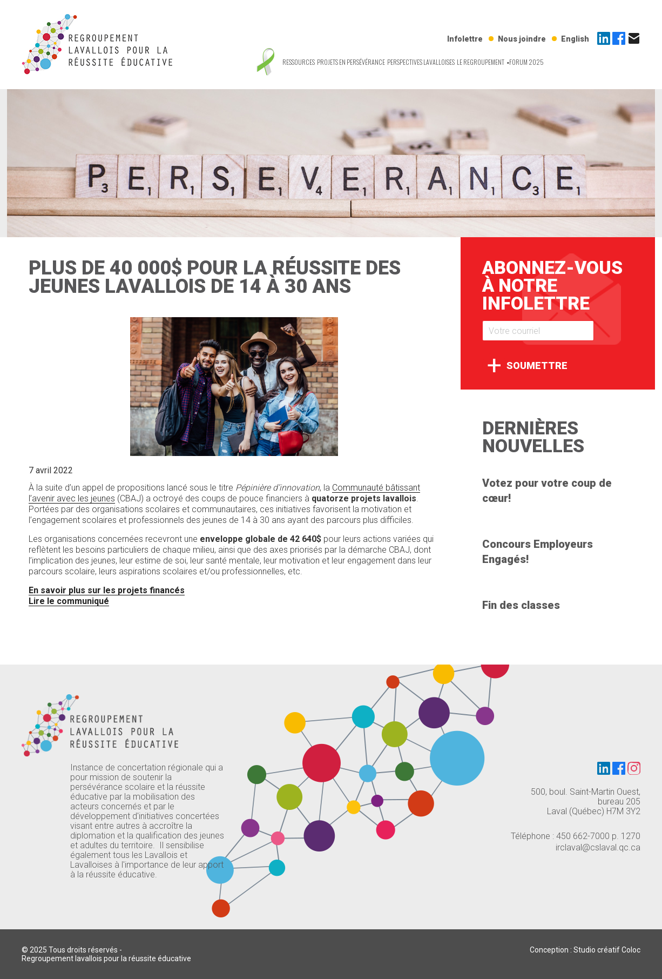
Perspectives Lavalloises (421, 61)
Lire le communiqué (69, 601)
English (575, 39)
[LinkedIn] (604, 42)
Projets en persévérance (351, 61)
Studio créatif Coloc (606, 950)
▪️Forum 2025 (524, 61)
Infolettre (465, 39)
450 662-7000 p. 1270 (598, 836)
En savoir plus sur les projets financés (107, 590)
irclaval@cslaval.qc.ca (598, 848)
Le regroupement (480, 61)
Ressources (298, 61)
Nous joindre (522, 39)
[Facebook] (619, 42)
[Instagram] (633, 769)
